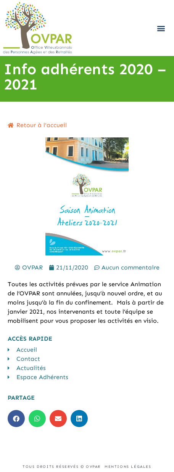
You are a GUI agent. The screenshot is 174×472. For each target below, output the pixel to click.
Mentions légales (128, 466)
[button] (161, 28)
